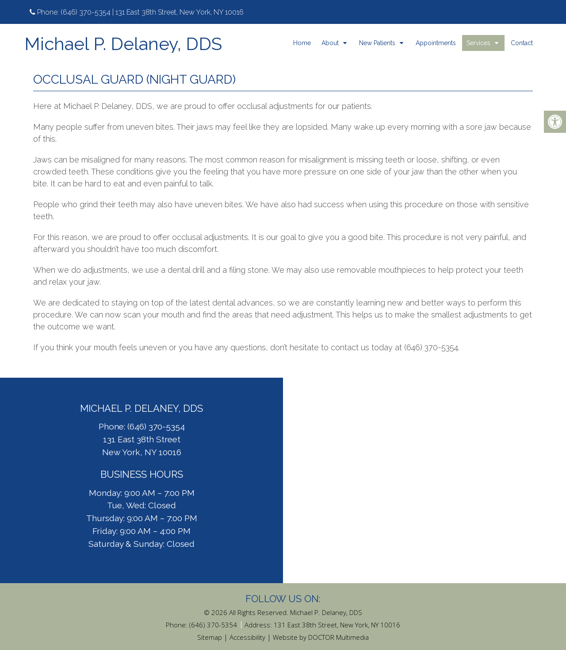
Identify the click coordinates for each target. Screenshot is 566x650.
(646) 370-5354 (86, 12)
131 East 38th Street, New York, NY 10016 (337, 624)
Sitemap (209, 637)
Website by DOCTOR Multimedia (321, 637)
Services (478, 42)
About (330, 42)
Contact (522, 42)
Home (302, 42)
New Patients (377, 42)
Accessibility (247, 637)
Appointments (436, 42)
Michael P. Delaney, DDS (123, 44)
